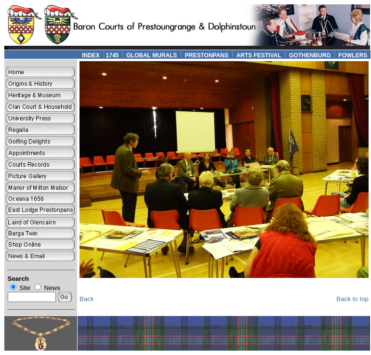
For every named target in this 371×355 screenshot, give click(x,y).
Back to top (352, 298)
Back (87, 298)
